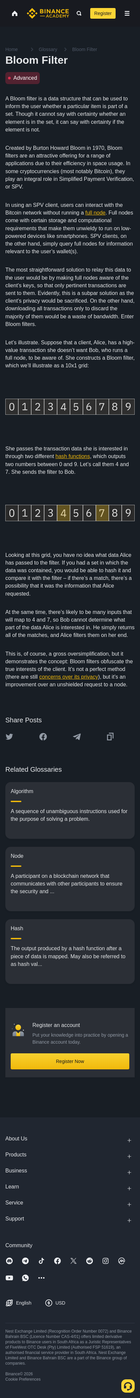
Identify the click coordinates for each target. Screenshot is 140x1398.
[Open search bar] (77, 13)
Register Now (70, 1061)
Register (103, 13)
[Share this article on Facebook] (43, 737)
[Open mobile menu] (127, 13)
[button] (127, 13)
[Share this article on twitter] (9, 737)
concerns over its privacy (68, 677)
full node (95, 213)
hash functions (72, 456)
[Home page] (48, 13)
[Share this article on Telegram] (77, 737)
